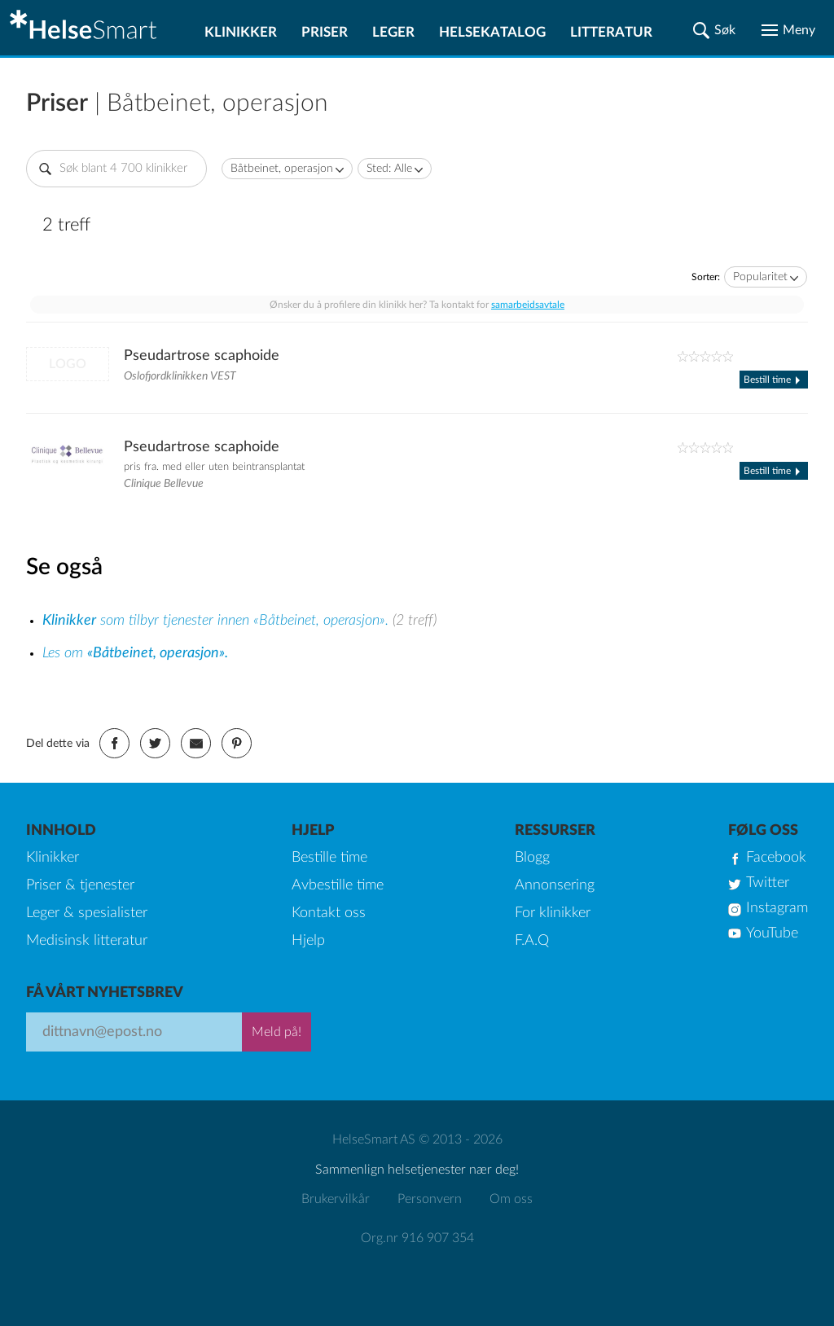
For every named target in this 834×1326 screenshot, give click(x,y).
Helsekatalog (492, 32)
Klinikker (240, 32)
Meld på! (276, 1031)
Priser (324, 32)
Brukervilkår (335, 1198)
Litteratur (611, 32)
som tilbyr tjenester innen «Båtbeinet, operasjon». (217, 620)
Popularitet (760, 277)
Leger (393, 32)
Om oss (511, 1198)
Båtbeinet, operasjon (281, 168)
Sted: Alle (389, 168)
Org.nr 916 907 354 (417, 1238)
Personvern (429, 1198)
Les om (135, 653)
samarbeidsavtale (527, 305)
